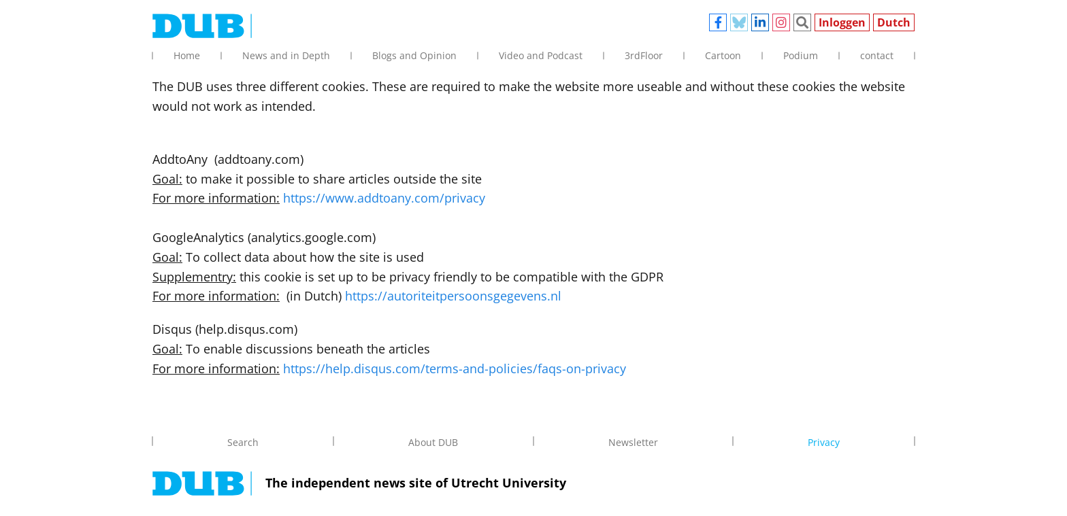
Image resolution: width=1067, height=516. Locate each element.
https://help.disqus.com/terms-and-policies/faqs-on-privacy (454, 368)
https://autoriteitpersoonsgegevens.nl (453, 296)
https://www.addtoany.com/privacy (384, 198)
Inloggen (842, 22)
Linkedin (760, 22)
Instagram (781, 22)
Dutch (893, 22)
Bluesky (739, 22)
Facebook (718, 22)
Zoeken (802, 22)
